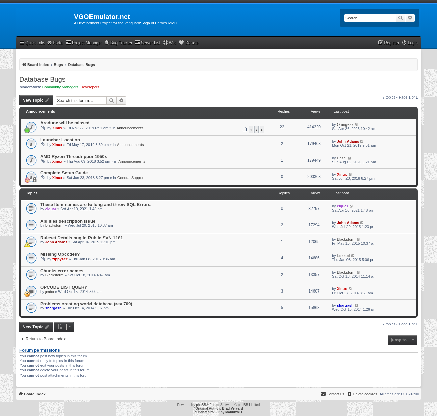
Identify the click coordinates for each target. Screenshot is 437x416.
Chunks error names (61, 270)
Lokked (343, 256)
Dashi (341, 158)
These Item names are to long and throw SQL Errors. (96, 204)
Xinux (57, 128)
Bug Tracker (118, 42)
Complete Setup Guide (64, 172)
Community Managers (60, 87)
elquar (50, 209)
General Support (131, 178)
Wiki (170, 42)
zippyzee (60, 259)
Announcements (130, 128)
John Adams (348, 141)
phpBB (201, 405)
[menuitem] (410, 43)
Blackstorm (54, 225)
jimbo (49, 291)
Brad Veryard (232, 408)
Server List (147, 42)
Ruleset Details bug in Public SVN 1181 (81, 237)
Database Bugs (42, 79)
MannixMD (233, 412)
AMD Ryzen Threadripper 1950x (73, 156)
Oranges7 (345, 124)
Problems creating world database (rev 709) (86, 303)
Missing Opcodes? (60, 254)
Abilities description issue (67, 221)
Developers (89, 87)
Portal (55, 42)
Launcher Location (60, 139)
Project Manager (84, 42)
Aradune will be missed (65, 123)
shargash (53, 308)
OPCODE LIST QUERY (63, 287)
